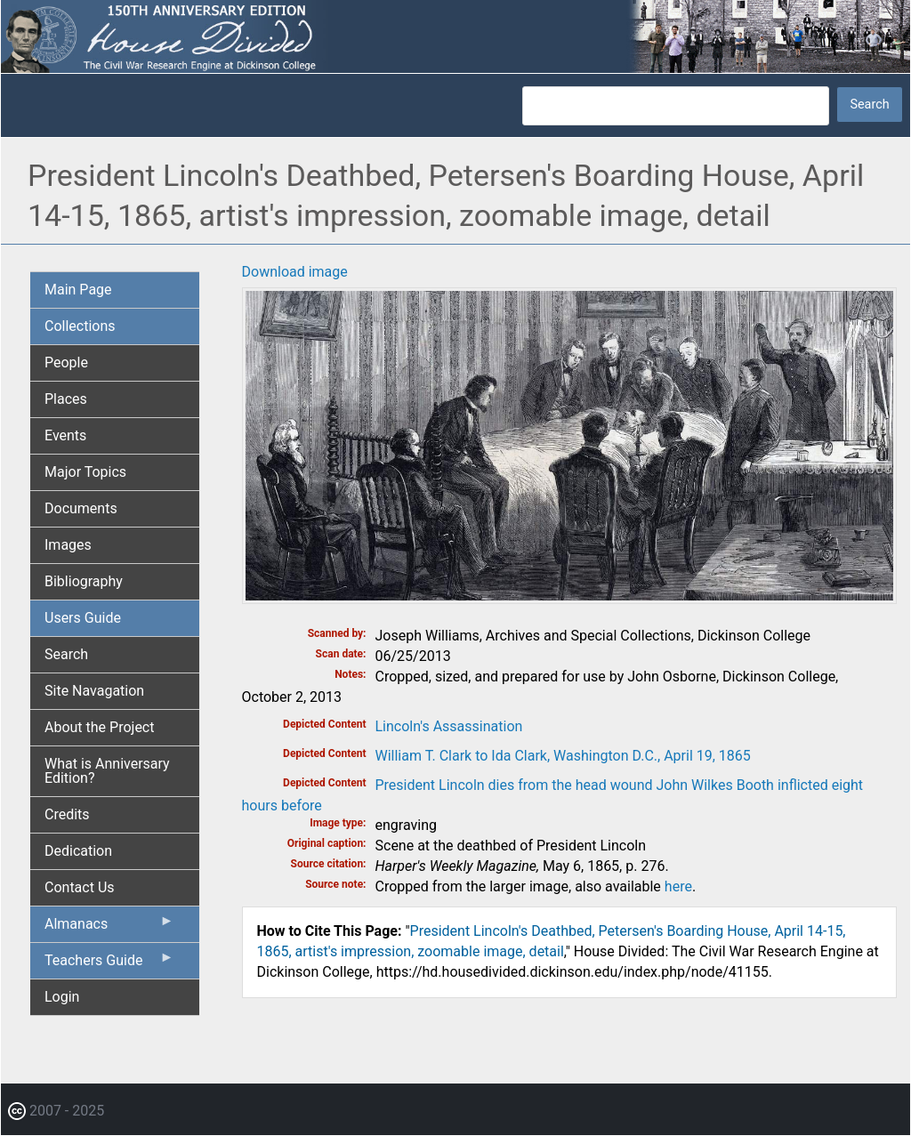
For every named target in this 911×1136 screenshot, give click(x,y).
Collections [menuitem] (80, 326)
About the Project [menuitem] (99, 727)
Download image (295, 271)
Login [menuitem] (61, 996)
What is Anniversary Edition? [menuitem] (107, 770)
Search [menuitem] (66, 654)
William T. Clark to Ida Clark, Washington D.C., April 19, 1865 (563, 755)
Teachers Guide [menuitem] (109, 964)
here (678, 886)
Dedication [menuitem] (78, 850)
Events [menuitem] (65, 435)
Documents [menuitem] (80, 508)
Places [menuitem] (65, 399)
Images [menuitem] (68, 544)
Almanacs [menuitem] (109, 928)
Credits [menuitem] (67, 814)
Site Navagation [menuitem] (94, 690)
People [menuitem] (66, 362)
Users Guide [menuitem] (82, 617)
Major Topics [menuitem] (85, 471)
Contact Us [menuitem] (79, 887)
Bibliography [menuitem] (83, 581)
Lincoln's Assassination (449, 726)
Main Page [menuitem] (78, 289)
